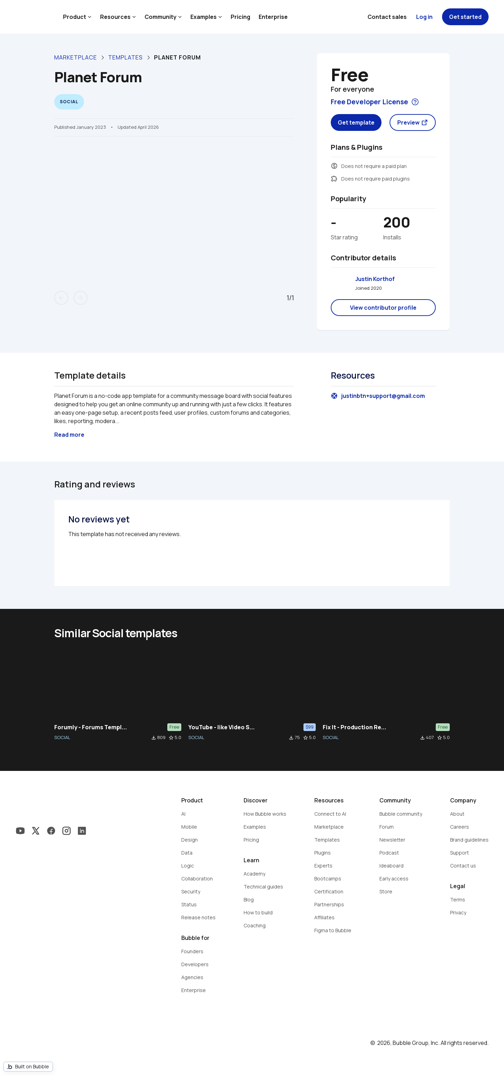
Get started (465, 17)
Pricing (240, 17)
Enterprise (273, 17)
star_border (171, 737)
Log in (424, 17)
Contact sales (387, 17)
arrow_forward (80, 297)
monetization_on (334, 165)
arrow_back (61, 297)
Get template (356, 122)
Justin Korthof (375, 279)
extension (334, 178)
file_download (153, 737)
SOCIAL (62, 737)
